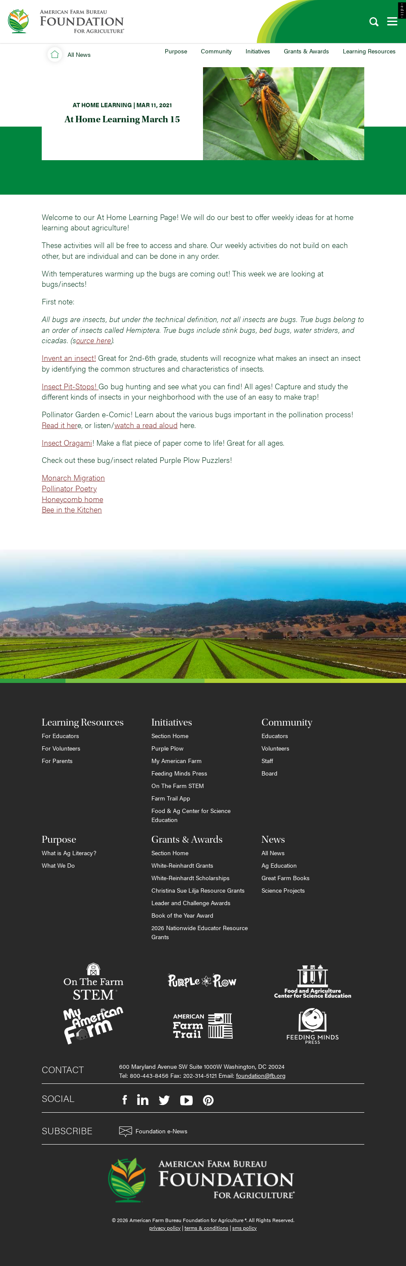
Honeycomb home (72, 498)
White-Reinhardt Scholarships (190, 877)
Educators (274, 735)
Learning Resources (369, 51)
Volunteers (275, 748)
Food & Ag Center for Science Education (191, 815)
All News (273, 852)
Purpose (176, 51)
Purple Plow (167, 748)
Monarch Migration (73, 477)
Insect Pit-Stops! (70, 386)
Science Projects (283, 890)
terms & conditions (206, 1228)
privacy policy (165, 1228)
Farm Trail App (170, 798)
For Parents (57, 760)
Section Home (169, 735)
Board (269, 773)
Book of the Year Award (182, 915)
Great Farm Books (285, 877)
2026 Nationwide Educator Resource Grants (199, 932)
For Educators (60, 735)
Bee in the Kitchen (72, 509)
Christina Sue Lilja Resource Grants (198, 890)
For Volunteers (61, 748)
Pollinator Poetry (69, 488)
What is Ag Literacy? (69, 852)
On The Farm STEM (177, 785)
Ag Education (279, 865)
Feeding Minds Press (179, 773)
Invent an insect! (69, 357)
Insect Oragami (67, 442)
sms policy (244, 1228)
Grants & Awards (306, 51)
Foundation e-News (153, 1131)
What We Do (58, 865)
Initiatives (258, 51)
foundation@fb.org (261, 1075)
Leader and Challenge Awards (191, 902)
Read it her (59, 424)
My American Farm (176, 760)
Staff (267, 760)
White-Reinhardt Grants (182, 865)
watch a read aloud (146, 424)
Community (216, 51)
